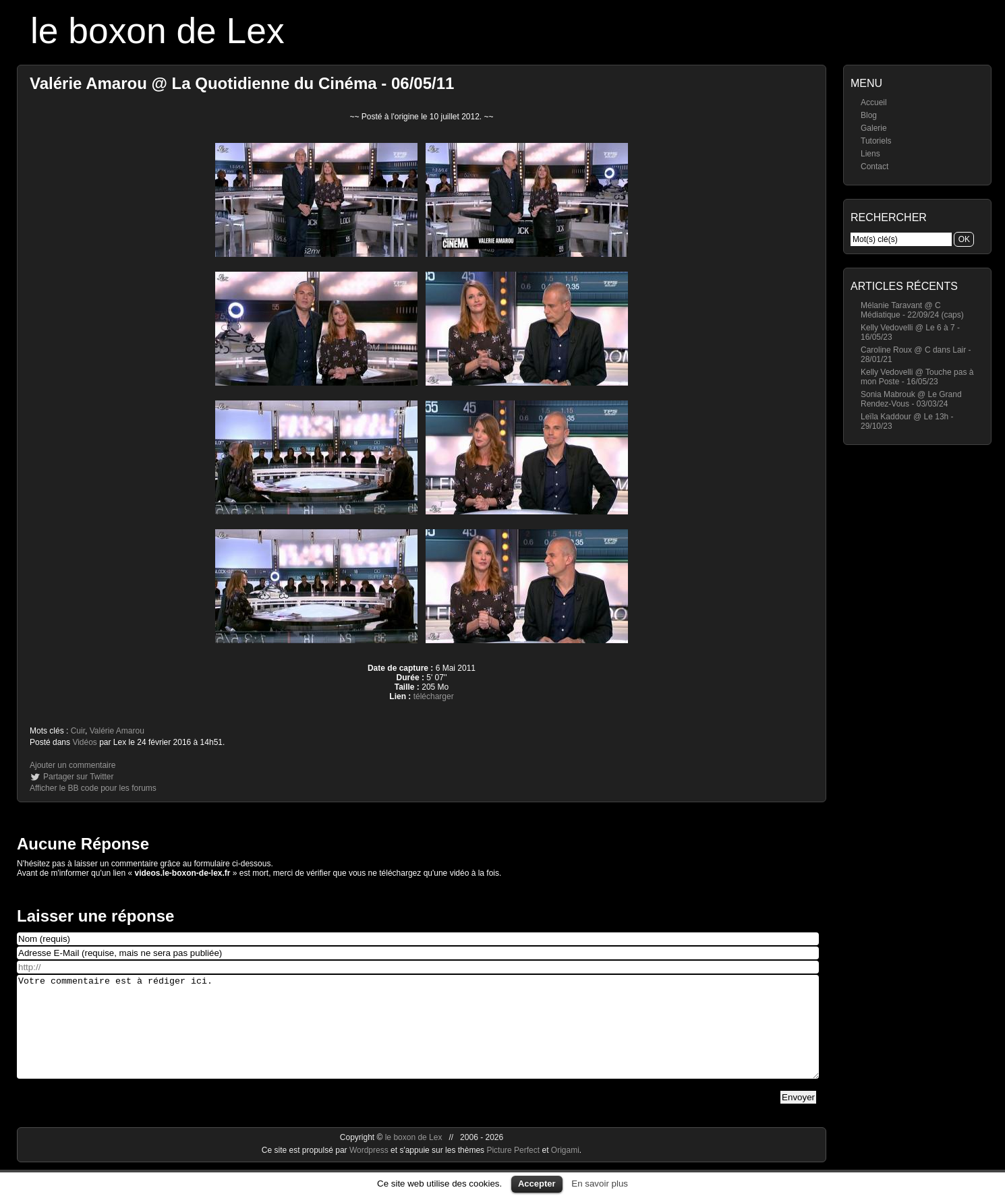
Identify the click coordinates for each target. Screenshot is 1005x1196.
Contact (874, 166)
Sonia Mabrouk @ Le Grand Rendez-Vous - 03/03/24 (911, 399)
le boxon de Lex (157, 31)
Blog (869, 115)
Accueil (874, 102)
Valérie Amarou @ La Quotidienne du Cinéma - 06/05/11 (242, 83)
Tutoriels (876, 141)
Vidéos (84, 742)
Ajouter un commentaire (72, 765)
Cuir (78, 731)
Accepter (537, 1183)
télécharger (433, 696)
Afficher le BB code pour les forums (93, 788)
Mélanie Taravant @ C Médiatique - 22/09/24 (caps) (912, 310)
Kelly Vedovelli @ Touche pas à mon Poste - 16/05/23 (917, 376)
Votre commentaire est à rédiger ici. (418, 1037)
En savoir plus (599, 1183)
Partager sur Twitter (78, 776)
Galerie (874, 128)
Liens (870, 153)
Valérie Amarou (117, 731)
